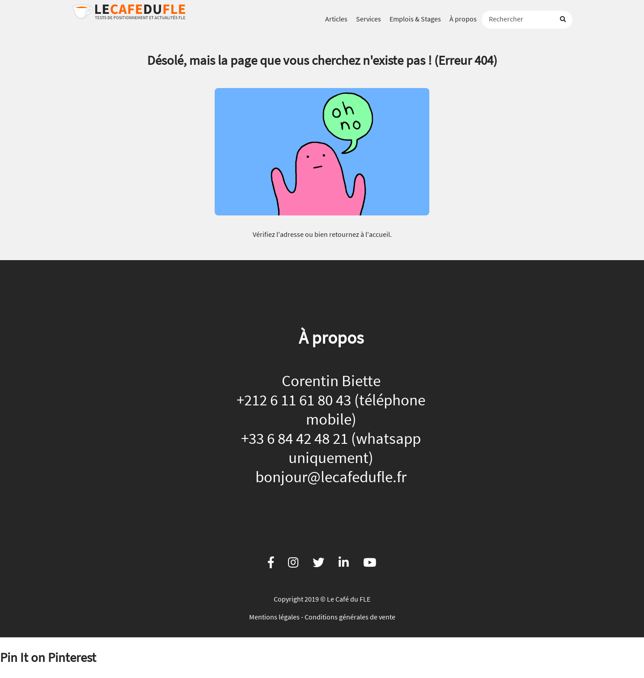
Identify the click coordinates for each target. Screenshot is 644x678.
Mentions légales (274, 616)
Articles (336, 18)
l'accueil (377, 234)
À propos (463, 18)
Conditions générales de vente (350, 616)
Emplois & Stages (415, 18)
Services (368, 18)
